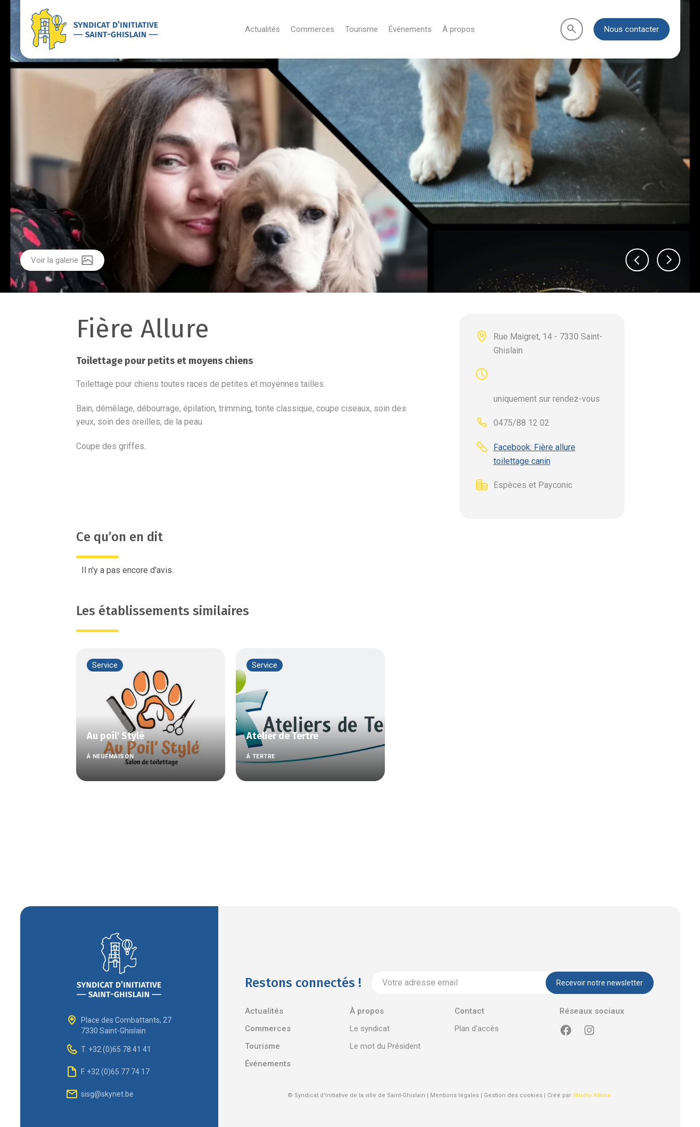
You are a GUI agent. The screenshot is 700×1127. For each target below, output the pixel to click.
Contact (469, 1011)
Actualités (262, 29)
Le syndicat (370, 1028)
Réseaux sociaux (591, 1011)
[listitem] (350, 147)
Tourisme (361, 29)
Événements (410, 29)
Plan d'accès (477, 1028)
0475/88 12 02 (521, 423)
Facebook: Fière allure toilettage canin (534, 454)
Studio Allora (592, 1095)
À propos (458, 29)
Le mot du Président (385, 1046)
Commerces (312, 29)
